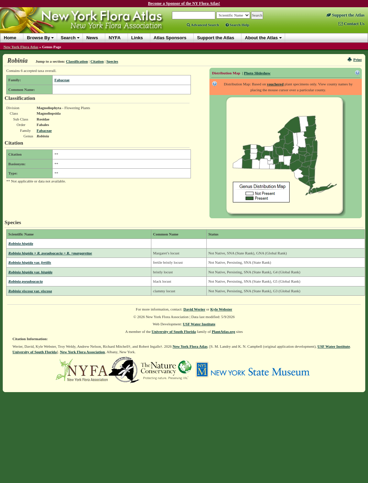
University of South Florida (174, 331)
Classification (77, 61)
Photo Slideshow (257, 73)
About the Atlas (261, 37)
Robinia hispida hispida (30, 272)
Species (112, 61)
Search (68, 37)
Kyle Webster (221, 309)
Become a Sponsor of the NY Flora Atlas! (184, 3)
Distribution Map (226, 73)
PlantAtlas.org (223, 331)
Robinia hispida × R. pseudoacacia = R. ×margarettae (50, 253)
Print (355, 59)
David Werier (194, 309)
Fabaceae (61, 80)
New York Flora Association (82, 352)
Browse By (38, 37)
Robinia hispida (20, 243)
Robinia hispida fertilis (29, 262)
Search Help (237, 25)
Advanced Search (203, 25)
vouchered (275, 84)
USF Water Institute (199, 324)
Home (10, 37)
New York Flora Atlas (20, 47)
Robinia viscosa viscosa (30, 291)
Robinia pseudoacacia (25, 281)
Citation (97, 61)
